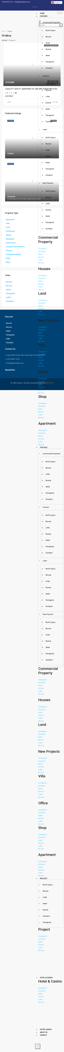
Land (45, 130)
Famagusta (47, 922)
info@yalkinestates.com (15, 363)
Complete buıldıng (13, 254)
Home (42, 13)
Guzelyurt (46, 916)
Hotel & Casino (46, 978)
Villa (8, 223)
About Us (43, 1032)
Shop (8, 262)
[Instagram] (36, 7)
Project (44, 878)
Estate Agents (46, 1029)
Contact (43, 1035)
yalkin (9, 102)
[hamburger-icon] (59, 13)
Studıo (8, 235)
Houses (46, 76)
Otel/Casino (11, 243)
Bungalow (10, 239)
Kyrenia (45, 910)
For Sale (44, 447)
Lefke (45, 897)
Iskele (45, 904)
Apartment (10, 220)
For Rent (44, 16)
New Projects (48, 183)
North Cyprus (48, 885)
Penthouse (10, 231)
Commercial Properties (52, 22)
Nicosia (45, 891)
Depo (8, 258)
